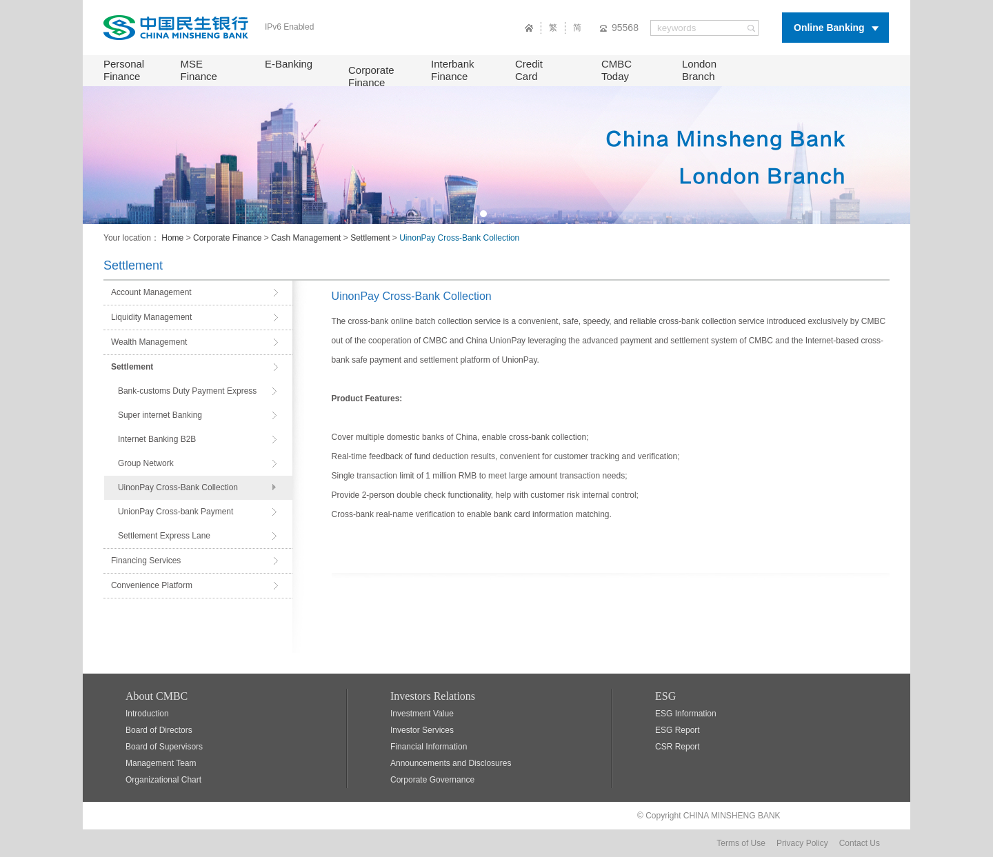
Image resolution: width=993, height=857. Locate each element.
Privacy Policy (802, 843)
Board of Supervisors (164, 747)
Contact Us (859, 843)
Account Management (151, 292)
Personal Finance (123, 70)
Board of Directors (159, 730)
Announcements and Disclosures (450, 763)
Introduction (147, 713)
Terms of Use (740, 843)
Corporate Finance (371, 76)
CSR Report (677, 747)
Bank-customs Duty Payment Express (187, 391)
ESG (665, 696)
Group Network (146, 463)
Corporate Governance (432, 780)
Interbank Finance (452, 70)
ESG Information (685, 713)
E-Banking (288, 64)
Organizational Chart (163, 780)
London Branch (699, 70)
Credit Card (529, 70)
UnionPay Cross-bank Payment (175, 511)
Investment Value (422, 713)
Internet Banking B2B (157, 439)
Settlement (370, 238)
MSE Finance (199, 70)
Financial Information (428, 747)
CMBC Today (616, 70)
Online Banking (829, 27)
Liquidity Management (151, 317)
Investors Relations (432, 696)
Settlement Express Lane (164, 536)
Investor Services (422, 730)
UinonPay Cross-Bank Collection (178, 487)
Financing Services (146, 560)
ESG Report (677, 730)
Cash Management (306, 238)
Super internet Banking (160, 415)
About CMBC (157, 696)
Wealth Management (149, 342)
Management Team (161, 763)
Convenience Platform (151, 585)
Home (172, 238)
